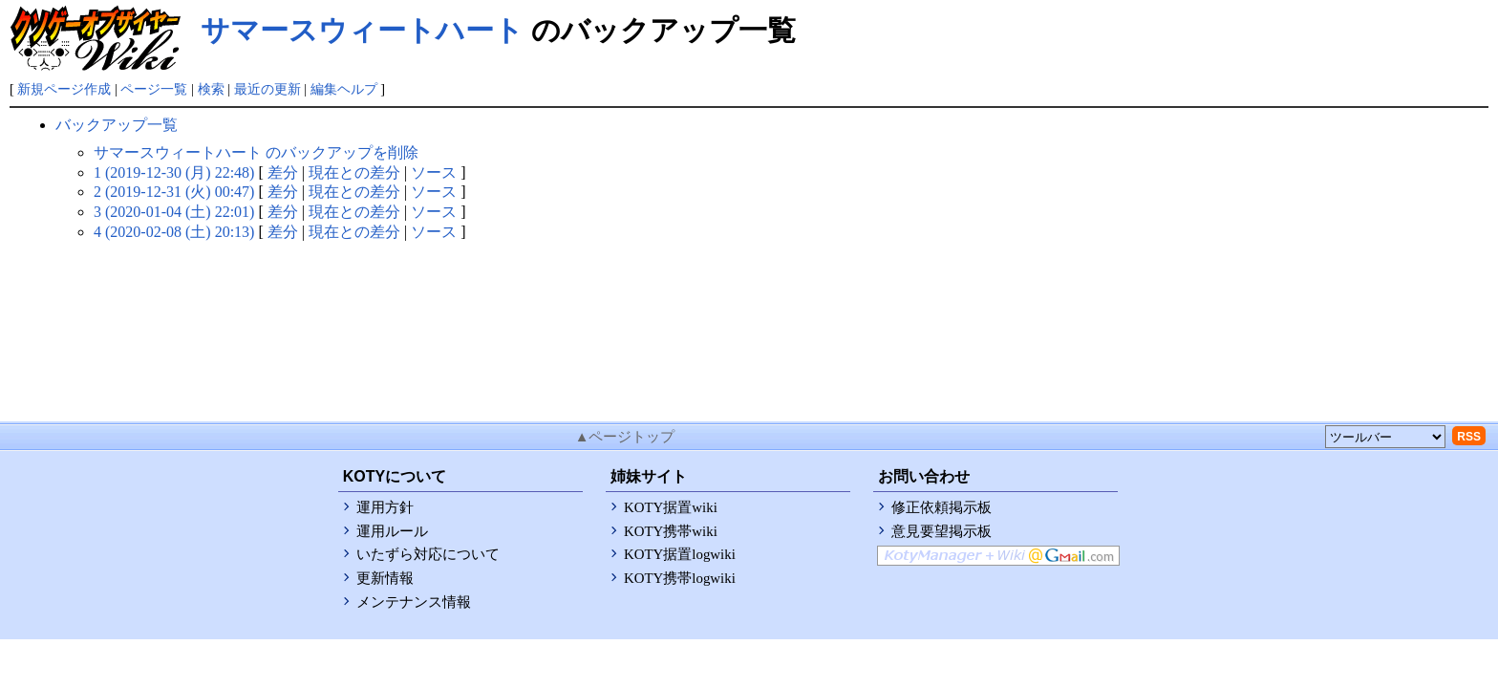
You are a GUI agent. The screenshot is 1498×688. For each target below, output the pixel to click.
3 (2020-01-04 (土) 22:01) (174, 212)
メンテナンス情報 (413, 602)
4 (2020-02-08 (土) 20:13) (174, 232)
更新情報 (385, 578)
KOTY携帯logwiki (680, 578)
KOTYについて (394, 476)
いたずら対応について (428, 554)
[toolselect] (1385, 436)
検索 (211, 89)
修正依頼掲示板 (941, 507)
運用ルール (392, 531)
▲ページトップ (625, 436)
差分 (283, 172)
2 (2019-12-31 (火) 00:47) (174, 191)
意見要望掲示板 (941, 531)
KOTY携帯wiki (670, 531)
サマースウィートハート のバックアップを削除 (256, 152)
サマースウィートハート (362, 30)
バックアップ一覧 (116, 125)
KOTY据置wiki (670, 507)
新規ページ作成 (64, 89)
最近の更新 (267, 89)
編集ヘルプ (343, 89)
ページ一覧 (153, 89)
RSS (1469, 436)
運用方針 (385, 507)
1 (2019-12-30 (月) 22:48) (174, 172)
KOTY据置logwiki (680, 554)
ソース (434, 172)
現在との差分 (354, 172)
